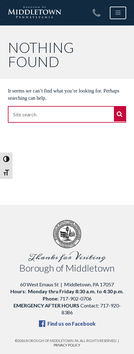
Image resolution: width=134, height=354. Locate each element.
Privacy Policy (67, 345)
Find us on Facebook (67, 324)
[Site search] (67, 114)
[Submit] (120, 114)
